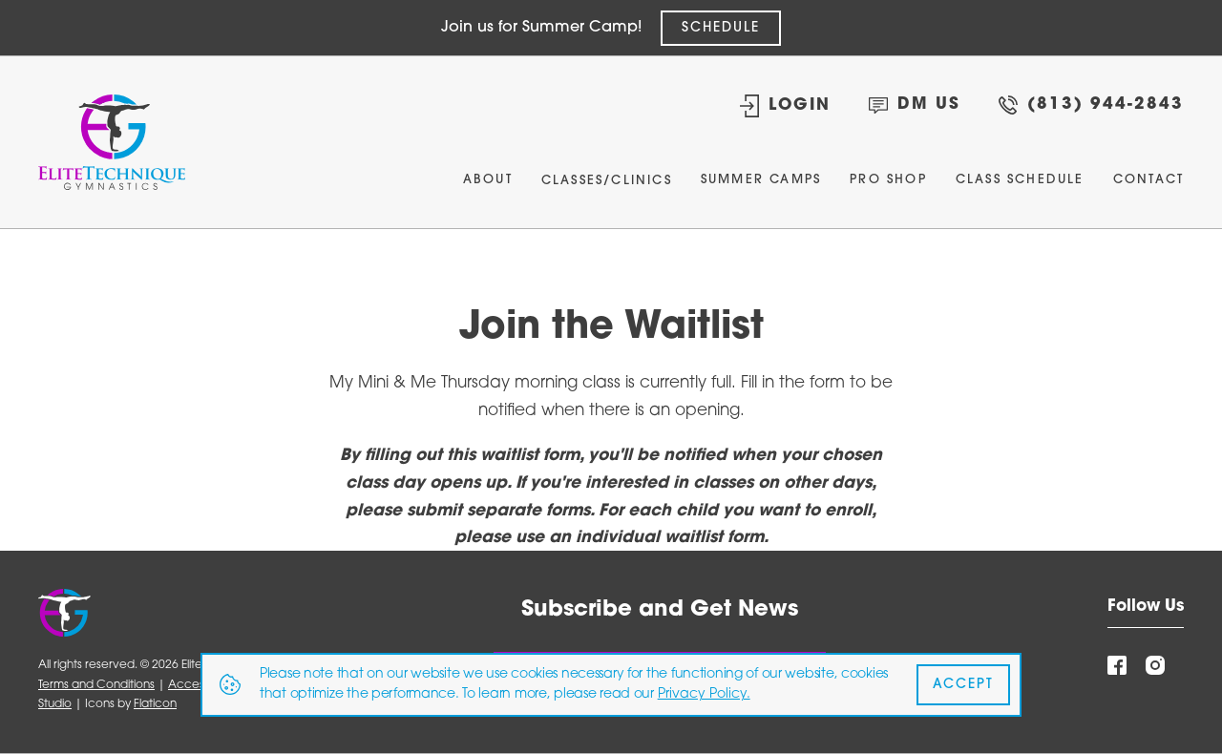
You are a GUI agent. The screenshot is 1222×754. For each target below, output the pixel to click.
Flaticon (155, 704)
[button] (606, 186)
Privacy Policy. (704, 694)
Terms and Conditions (96, 685)
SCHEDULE (721, 28)
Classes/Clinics (606, 181)
